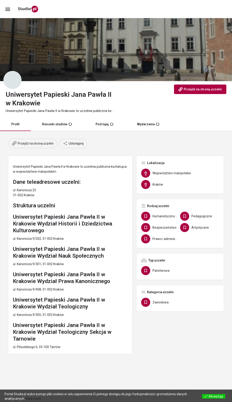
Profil (15, 124)
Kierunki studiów (57, 124)
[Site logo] (29, 9)
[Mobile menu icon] (8, 9)
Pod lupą (104, 124)
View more (33, 398)
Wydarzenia (148, 124)
